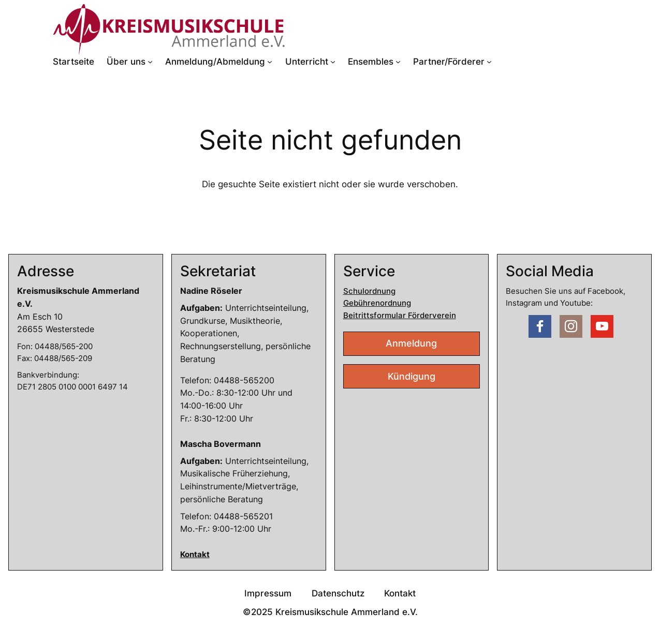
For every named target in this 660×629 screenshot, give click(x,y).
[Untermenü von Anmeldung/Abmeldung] (269, 61)
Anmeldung (411, 343)
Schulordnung (369, 291)
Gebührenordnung (377, 303)
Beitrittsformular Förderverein (399, 315)
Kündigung (411, 376)
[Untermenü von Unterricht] (332, 61)
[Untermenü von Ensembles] (398, 61)
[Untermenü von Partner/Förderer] (489, 61)
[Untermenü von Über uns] (150, 61)
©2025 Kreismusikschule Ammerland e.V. (330, 612)
